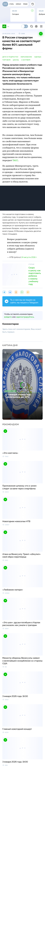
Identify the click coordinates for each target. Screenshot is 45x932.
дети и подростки (10, 57)
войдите (8, 317)
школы (16, 60)
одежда (37, 57)
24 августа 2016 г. (29, 257)
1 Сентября (25, 60)
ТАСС (15, 160)
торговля (6, 60)
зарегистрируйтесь (25, 317)
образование (26, 57)
